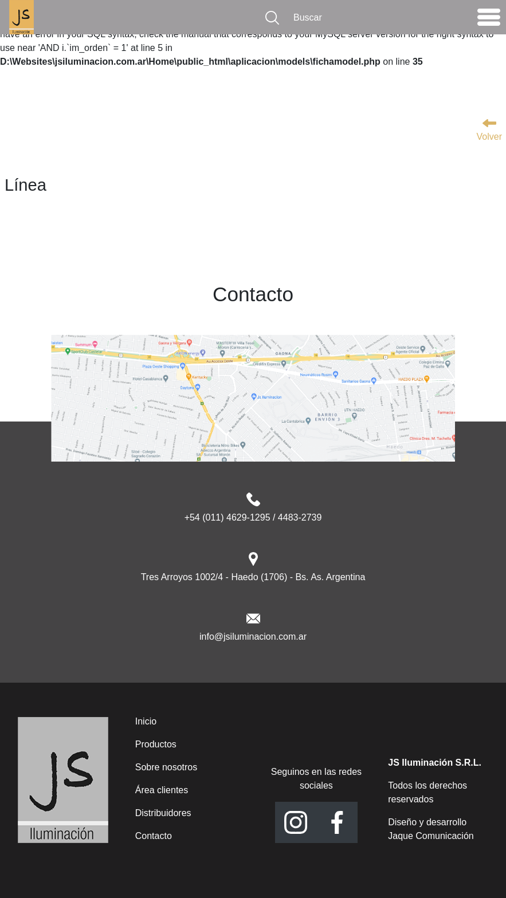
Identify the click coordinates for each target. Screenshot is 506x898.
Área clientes (162, 790)
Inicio (145, 721)
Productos (155, 744)
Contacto (153, 836)
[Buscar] (378, 18)
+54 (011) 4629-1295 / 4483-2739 (253, 517)
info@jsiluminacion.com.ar (253, 636)
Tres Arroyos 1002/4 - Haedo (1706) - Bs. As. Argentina (253, 577)
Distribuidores (163, 813)
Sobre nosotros (166, 767)
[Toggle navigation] (489, 20)
